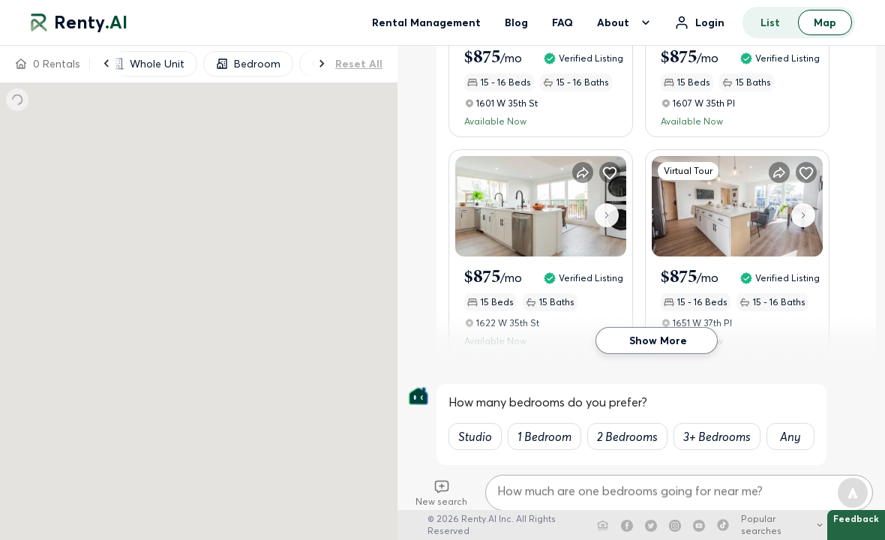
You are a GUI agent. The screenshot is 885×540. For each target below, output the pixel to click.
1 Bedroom (544, 436)
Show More (656, 341)
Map (825, 22)
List (770, 22)
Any (790, 436)
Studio (475, 436)
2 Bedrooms (627, 436)
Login (709, 22)
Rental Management (426, 22)
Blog (516, 22)
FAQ (562, 22)
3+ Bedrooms (717, 436)
